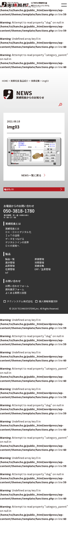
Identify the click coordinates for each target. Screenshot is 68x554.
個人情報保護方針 (48, 311)
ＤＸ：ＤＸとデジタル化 (18, 241)
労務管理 (39, 272)
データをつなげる (14, 248)
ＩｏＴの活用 (12, 245)
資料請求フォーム (14, 299)
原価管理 (39, 268)
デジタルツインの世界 (17, 251)
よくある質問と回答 (15, 302)
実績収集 (45, 175)
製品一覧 (10, 268)
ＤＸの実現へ (12, 255)
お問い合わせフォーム (17, 295)
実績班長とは (12, 238)
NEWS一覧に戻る (31, 175)
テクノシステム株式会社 (20, 311)
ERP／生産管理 (43, 278)
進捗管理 (10, 272)
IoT (6, 282)
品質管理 (10, 275)
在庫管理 (10, 278)
